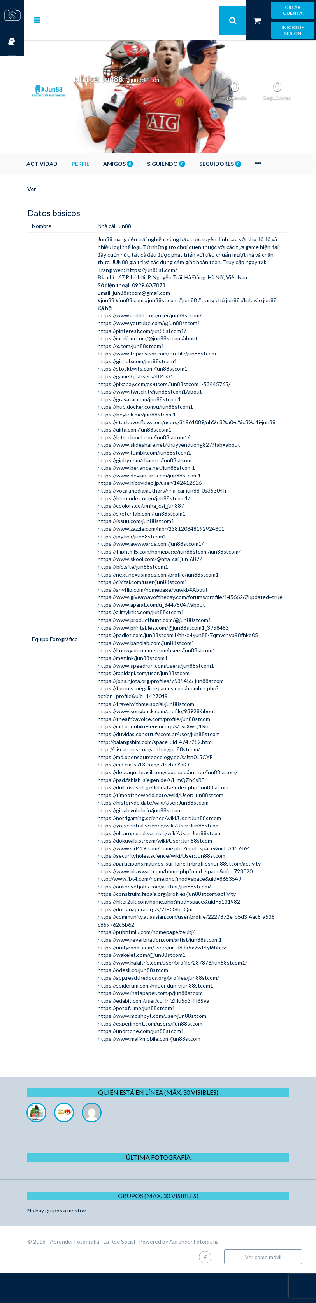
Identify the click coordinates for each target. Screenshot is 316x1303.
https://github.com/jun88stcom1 (155, 376)
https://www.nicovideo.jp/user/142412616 (167, 505)
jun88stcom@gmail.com (159, 300)
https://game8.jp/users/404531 (153, 391)
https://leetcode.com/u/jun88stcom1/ (162, 520)
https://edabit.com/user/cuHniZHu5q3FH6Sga (171, 1031)
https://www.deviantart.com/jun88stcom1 (167, 498)
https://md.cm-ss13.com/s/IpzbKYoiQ (161, 795)
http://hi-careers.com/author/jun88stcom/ (167, 780)
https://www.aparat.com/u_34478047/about (169, 635)
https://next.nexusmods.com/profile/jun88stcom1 (176, 597)
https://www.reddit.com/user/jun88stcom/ (167, 330)
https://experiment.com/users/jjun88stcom (168, 1053)
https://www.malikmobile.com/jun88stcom (167, 1069)
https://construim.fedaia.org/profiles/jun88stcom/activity (185, 924)
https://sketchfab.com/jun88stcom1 (160, 536)
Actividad (66, 163)
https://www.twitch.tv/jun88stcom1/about (168, 406)
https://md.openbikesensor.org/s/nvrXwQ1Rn (171, 757)
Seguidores (244, 163)
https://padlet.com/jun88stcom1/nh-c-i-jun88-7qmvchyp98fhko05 (196, 665)
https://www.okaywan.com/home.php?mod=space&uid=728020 (193, 901)
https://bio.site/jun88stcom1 (151, 589)
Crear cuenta (293, 10)
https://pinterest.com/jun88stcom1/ (160, 346)
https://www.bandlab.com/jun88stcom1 (164, 673)
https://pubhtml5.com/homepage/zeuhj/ (164, 962)
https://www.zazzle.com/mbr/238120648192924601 (179, 551)
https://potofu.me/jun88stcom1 (154, 1038)
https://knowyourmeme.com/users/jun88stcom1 (174, 681)
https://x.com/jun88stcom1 (149, 361)
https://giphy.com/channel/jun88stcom (162, 482)
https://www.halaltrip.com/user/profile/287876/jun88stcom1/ (190, 992)
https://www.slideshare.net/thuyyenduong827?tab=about (187, 467)
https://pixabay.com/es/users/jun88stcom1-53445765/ (182, 399)
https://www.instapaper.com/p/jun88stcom (168, 1023)
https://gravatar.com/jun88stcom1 (157, 414)
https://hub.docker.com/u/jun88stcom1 (163, 422)
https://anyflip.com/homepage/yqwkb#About (171, 612)
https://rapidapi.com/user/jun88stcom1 (163, 703)
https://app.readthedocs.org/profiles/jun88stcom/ (176, 1008)
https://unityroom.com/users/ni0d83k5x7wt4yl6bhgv (180, 977)
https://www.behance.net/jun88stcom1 (164, 490)
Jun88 (123, 239)
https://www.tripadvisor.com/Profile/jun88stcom (175, 368)
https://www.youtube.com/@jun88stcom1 (167, 338)
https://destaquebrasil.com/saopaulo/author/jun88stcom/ (185, 802)
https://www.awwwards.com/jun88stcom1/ (168, 566)
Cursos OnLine (12, 42)
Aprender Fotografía (218, 1271)
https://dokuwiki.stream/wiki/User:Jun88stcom (173, 871)
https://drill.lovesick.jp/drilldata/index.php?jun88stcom (181, 818)
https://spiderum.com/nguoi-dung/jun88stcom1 (173, 1015)
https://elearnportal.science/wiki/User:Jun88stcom (178, 863)
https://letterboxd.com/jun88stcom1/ (161, 460)
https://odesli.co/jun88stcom (151, 1000)
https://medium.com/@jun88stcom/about (166, 353)
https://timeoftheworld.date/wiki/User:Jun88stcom (178, 825)
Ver (55, 189)
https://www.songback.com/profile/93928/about (174, 742)
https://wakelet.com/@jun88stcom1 (160, 985)
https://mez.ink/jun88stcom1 (151, 688)
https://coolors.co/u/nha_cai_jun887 (159, 528)
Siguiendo (190, 163)
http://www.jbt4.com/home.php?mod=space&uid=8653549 (187, 909)
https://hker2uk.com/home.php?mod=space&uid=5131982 (187, 931)
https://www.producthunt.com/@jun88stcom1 (172, 650)
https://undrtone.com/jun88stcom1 (159, 1061)
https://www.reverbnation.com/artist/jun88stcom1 (178, 970)
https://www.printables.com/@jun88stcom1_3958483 (181, 658)
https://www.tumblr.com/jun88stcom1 (162, 475)
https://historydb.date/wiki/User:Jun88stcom (171, 833)
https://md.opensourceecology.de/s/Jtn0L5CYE (173, 787)
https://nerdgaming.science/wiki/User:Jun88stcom (177, 848)
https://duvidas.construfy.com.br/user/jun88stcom (177, 764)
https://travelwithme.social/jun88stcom (164, 734)
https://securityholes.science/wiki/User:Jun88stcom (179, 886)
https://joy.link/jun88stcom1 (150, 559)
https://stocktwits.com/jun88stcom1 (160, 384)
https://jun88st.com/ (169, 277)
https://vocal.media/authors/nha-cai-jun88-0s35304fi (180, 513)
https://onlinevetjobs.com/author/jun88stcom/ (172, 916)
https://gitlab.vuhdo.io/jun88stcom (158, 840)
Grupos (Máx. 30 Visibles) (170, 1226)
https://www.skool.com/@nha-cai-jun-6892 (168, 581)
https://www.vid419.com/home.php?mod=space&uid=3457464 (192, 878)
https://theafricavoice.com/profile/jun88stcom (172, 749)
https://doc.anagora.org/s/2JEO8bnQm (163, 939)
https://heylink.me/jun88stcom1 (155, 429)
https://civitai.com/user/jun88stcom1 (160, 604)
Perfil (104, 163)
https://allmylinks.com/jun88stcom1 (159, 642)
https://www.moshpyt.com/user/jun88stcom (170, 1046)
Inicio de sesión (292, 30)
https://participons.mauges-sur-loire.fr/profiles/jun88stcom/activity (197, 893)
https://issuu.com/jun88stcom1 (154, 543)
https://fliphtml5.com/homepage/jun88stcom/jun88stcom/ (187, 574)
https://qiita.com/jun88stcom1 (153, 452)
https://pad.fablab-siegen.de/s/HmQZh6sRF (169, 810)
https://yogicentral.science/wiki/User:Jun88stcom (177, 855)
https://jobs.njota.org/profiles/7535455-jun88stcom (179, 711)
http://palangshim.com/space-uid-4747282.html (173, 772)
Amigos (142, 163)
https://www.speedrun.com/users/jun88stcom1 (174, 696)
